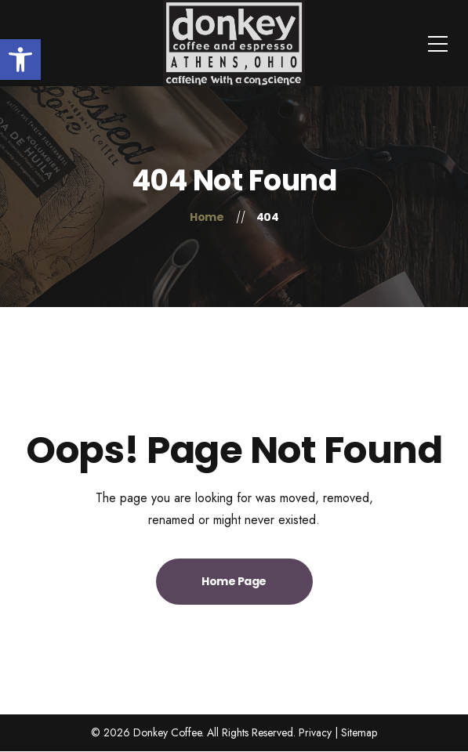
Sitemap (359, 732)
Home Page (234, 581)
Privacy (315, 732)
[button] (20, 59)
